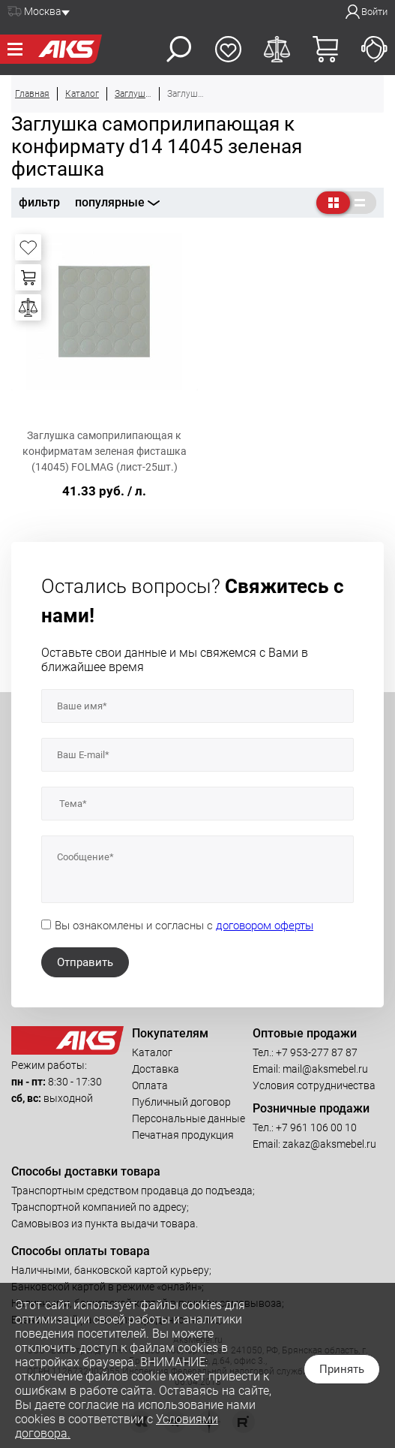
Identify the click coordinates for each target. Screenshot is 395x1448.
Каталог (152, 1052)
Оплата (150, 1085)
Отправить (85, 962)
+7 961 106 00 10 (316, 1127)
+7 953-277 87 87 (317, 1052)
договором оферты (264, 925)
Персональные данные (188, 1118)
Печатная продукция (183, 1135)
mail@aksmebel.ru (325, 1069)
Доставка (155, 1069)
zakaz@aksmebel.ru (329, 1144)
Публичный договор (181, 1102)
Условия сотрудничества (314, 1085)
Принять (341, 1369)
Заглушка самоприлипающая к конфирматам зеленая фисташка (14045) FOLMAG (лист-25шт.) (104, 451)
